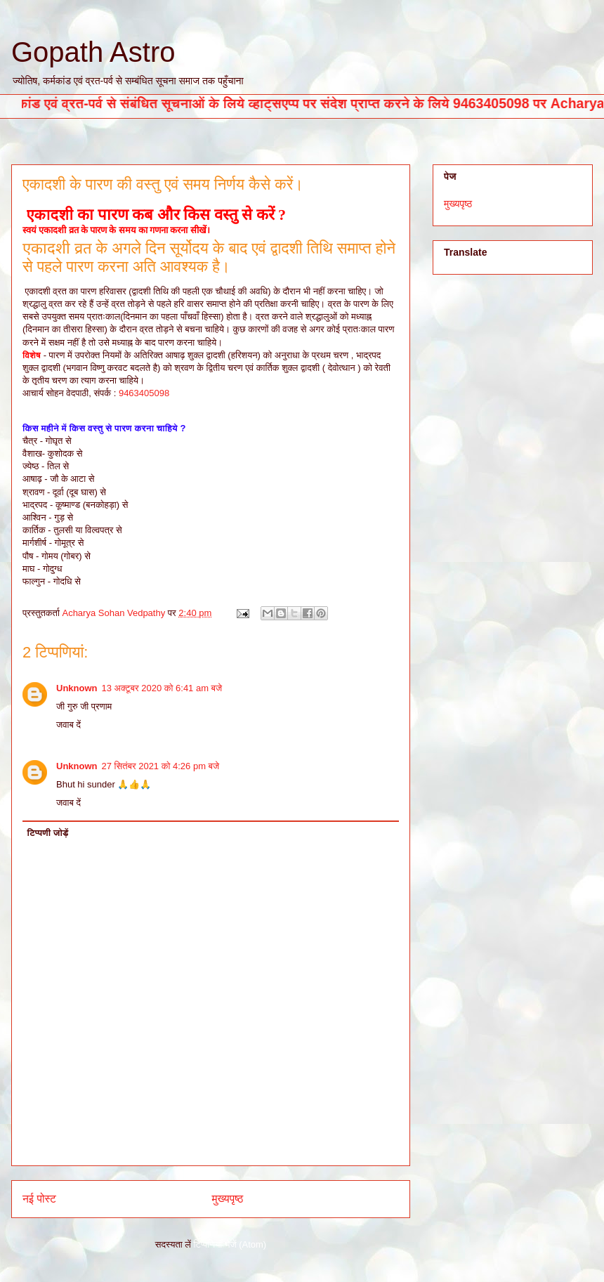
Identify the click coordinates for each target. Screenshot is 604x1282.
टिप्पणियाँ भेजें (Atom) (230, 1244)
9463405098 (144, 393)
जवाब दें (68, 724)
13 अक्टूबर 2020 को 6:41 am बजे (162, 688)
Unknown (77, 688)
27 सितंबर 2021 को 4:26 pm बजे (161, 766)
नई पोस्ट (39, 1199)
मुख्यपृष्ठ (228, 1199)
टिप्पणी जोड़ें (48, 833)
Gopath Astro (93, 52)
